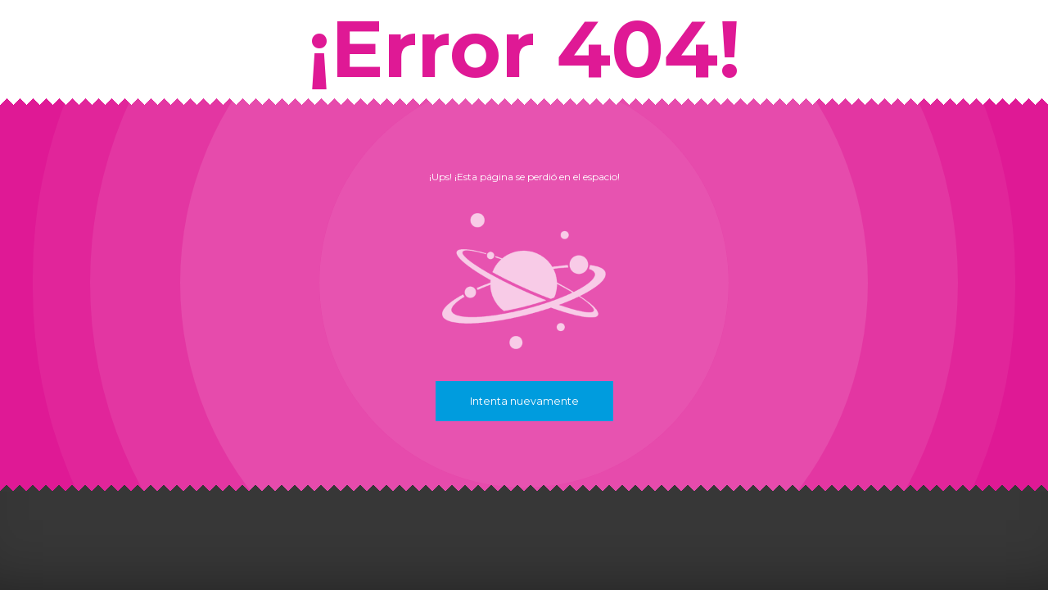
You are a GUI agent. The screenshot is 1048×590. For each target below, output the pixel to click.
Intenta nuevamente (524, 401)
